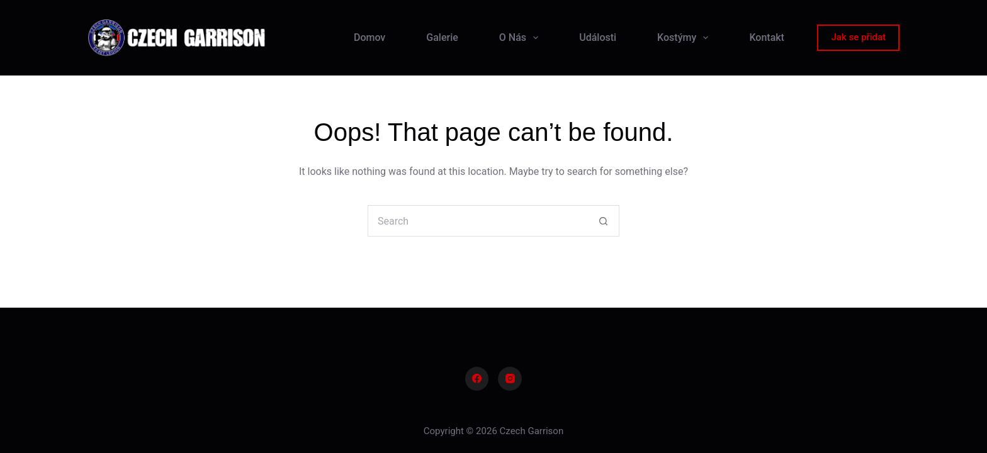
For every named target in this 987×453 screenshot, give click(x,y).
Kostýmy (685, 37)
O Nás (521, 37)
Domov (369, 37)
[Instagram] (510, 379)
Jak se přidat (858, 37)
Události (597, 37)
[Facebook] (477, 379)
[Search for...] (478, 221)
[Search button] (603, 221)
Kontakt (766, 37)
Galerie (442, 37)
